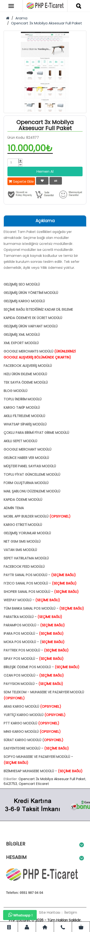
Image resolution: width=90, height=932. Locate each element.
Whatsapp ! (20, 914)
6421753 (10, 783)
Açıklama (45, 221)
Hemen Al (45, 171)
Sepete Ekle (21, 181)
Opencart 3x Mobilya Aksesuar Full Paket (46, 23)
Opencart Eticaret (34, 783)
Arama (21, 18)
